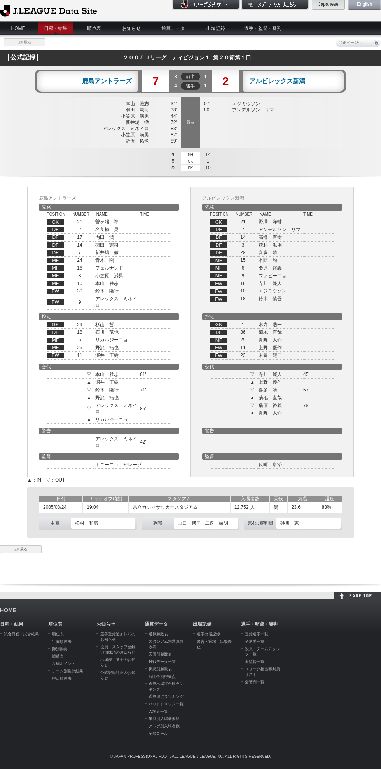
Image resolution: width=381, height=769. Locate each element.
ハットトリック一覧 (166, 704)
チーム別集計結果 (67, 671)
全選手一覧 (254, 641)
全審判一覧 (254, 682)
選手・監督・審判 (262, 28)
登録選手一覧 (256, 634)
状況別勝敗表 (160, 669)
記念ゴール (158, 733)
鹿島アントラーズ (107, 81)
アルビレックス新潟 (277, 81)
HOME (18, 28)
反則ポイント (63, 663)
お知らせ (131, 28)
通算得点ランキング (166, 696)
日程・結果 (55, 28)
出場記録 (215, 28)
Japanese (328, 4)
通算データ (173, 28)
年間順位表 (62, 641)
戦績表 (58, 656)
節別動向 (60, 649)
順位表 (94, 28)
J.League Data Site (48, 10)
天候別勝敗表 (160, 654)
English (364, 4)
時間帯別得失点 (162, 676)
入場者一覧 (158, 711)
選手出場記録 (208, 634)
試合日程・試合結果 (21, 634)
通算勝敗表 (158, 634)
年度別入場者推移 (164, 719)
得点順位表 (62, 678)
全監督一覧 (254, 661)
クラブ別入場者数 (164, 726)
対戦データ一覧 (162, 661)
